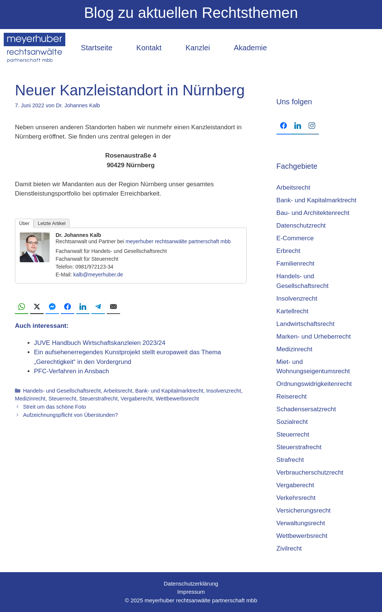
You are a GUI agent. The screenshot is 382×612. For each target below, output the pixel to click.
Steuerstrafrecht (98, 399)
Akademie (250, 48)
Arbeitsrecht (118, 391)
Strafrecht (290, 459)
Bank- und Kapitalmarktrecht (169, 391)
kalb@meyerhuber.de (98, 275)
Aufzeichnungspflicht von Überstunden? (70, 415)
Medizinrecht (30, 399)
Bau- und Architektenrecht (313, 212)
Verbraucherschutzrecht (310, 472)
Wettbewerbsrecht (177, 399)
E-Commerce (295, 238)
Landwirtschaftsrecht (305, 323)
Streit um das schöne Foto (54, 407)
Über (24, 223)
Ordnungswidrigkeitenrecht (314, 383)
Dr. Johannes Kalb (78, 235)
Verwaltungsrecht (300, 523)
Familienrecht (295, 263)
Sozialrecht (292, 421)
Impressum (191, 592)
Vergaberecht (136, 399)
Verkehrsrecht (296, 497)
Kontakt (149, 48)
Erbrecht (288, 250)
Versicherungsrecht (303, 510)
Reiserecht (291, 396)
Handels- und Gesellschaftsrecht (62, 391)
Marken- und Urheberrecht (313, 336)
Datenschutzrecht (301, 225)
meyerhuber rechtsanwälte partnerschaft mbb (178, 241)
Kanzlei (197, 48)
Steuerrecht (62, 399)
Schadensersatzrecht (306, 409)
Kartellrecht (292, 311)
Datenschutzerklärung (191, 583)
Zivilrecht (289, 548)
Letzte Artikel (51, 223)
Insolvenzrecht (223, 391)
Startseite (96, 48)
